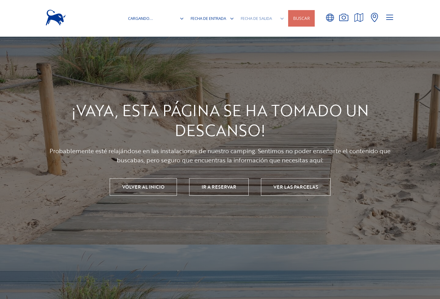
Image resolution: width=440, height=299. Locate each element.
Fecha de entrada (208, 18)
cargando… (141, 18)
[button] (330, 18)
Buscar (301, 18)
